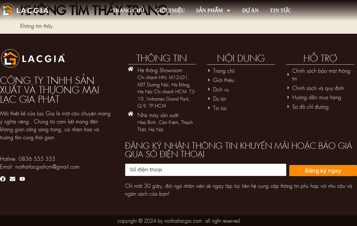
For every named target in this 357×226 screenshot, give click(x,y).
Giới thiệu (170, 10)
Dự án (250, 10)
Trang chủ (128, 10)
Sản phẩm (213, 10)
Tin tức (280, 10)
